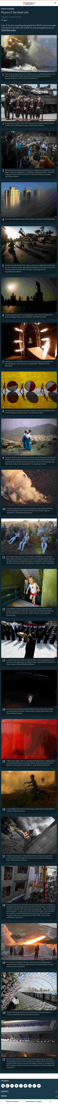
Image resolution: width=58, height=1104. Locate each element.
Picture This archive (8, 30)
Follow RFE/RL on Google (33, 1101)
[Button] (4, 21)
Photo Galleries (7, 9)
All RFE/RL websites (12, 1101)
